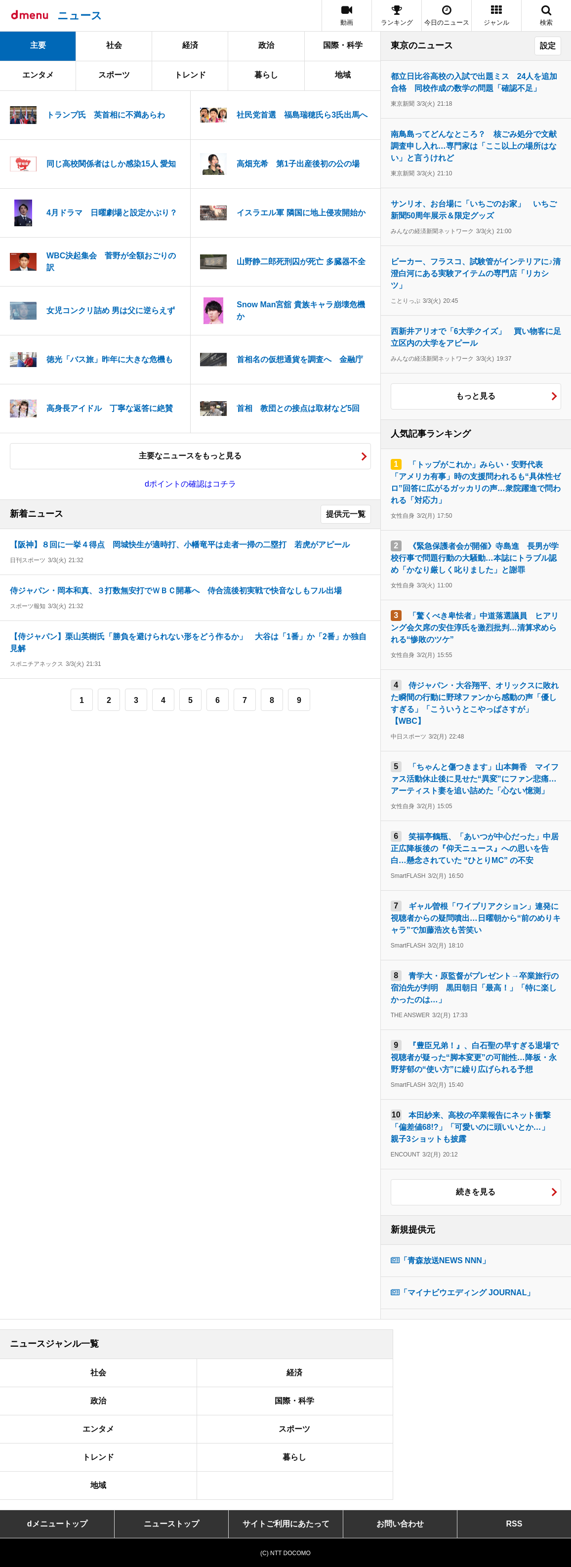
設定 (548, 45)
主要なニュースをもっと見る (190, 456)
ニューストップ (171, 1524)
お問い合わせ (400, 1524)
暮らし (266, 75)
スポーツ (114, 75)
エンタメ (38, 75)
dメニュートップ (57, 1524)
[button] (496, 15)
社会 (114, 45)
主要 (38, 45)
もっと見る (475, 396)
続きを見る (475, 1192)
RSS (514, 1524)
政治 (266, 45)
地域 (343, 75)
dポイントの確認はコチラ (190, 484)
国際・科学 (343, 45)
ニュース (79, 15)
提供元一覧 (346, 514)
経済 (190, 45)
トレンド (190, 75)
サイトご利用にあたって (286, 1524)
